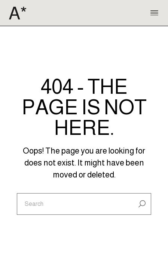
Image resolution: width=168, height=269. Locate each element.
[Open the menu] (154, 13)
